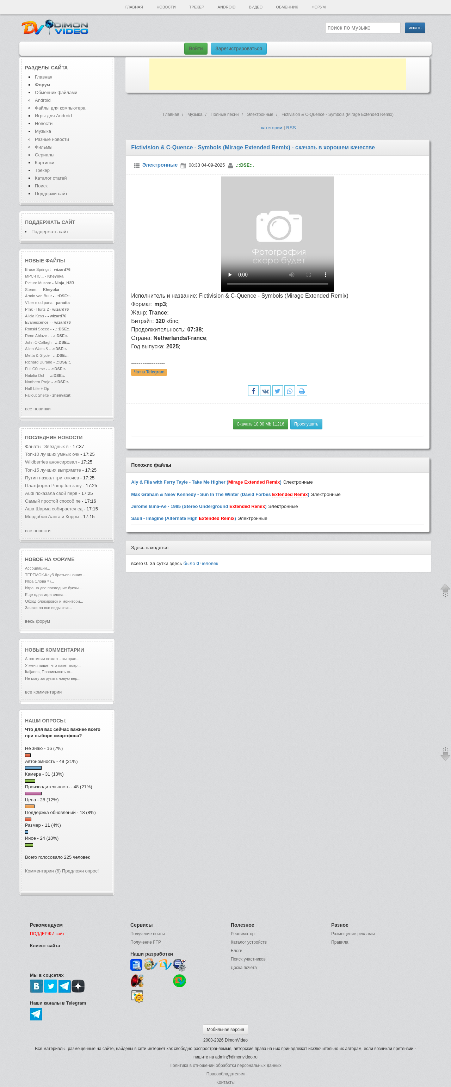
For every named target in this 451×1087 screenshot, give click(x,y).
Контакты (225, 1082)
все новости (37, 530)
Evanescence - (38, 322)
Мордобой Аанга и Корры (52, 516)
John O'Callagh (38, 342)
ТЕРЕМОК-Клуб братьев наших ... (55, 575)
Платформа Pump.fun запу (53, 485)
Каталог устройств (249, 942)
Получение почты (147, 933)
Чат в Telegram (149, 372)
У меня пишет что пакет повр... (53, 665)
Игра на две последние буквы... (53, 588)
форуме (64, 559)
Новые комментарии (54, 650)
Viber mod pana (38, 302)
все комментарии (43, 692)
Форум (318, 7)
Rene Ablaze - (37, 336)
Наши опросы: (46, 720)
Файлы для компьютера (60, 108)
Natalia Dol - (36, 375)
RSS (291, 127)
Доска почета (244, 967)
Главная (134, 7)
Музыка (43, 131)
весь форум (37, 621)
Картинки (44, 162)
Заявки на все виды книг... (48, 607)
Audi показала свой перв (51, 493)
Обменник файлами (56, 92)
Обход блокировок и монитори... (54, 601)
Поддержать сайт (50, 222)
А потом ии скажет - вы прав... (52, 659)
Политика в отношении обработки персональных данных (225, 1065)
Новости (165, 7)
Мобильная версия (225, 1029)
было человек (201, 563)
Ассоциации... (37, 568)
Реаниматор (243, 933)
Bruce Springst (37, 269)
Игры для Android (53, 115)
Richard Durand (38, 362)
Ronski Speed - (38, 329)
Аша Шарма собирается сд (53, 508)
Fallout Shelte (37, 395)
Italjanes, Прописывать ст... (49, 672)
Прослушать (306, 424)
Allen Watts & (37, 349)
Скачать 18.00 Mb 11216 (260, 424)
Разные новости (52, 139)
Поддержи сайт (51, 193)
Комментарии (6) (43, 871)
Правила (339, 942)
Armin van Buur (38, 296)
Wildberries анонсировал (51, 462)
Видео (256, 7)
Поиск (41, 185)
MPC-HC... (34, 276)
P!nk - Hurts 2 (37, 309)
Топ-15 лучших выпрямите (53, 470)
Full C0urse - (36, 369)
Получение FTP (145, 942)
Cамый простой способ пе (53, 501)
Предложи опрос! (80, 871)
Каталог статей (51, 178)
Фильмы (43, 147)
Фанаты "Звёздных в (47, 446)
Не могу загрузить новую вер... (52, 678)
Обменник (287, 7)
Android (227, 7)
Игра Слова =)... (39, 581)
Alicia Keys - (36, 316)
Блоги (236, 950)
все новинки (38, 408)
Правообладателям (225, 1074)
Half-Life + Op (37, 388)
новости (70, 437)
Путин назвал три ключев (52, 477)
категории (271, 127)
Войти (196, 48)
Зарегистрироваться (238, 48)
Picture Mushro (38, 283)
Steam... (32, 289)
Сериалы (44, 154)
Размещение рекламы (353, 933)
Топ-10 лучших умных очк (52, 454)
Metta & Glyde (38, 355)
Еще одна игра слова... (46, 594)
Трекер (196, 7)
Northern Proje (37, 382)
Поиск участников (248, 959)
